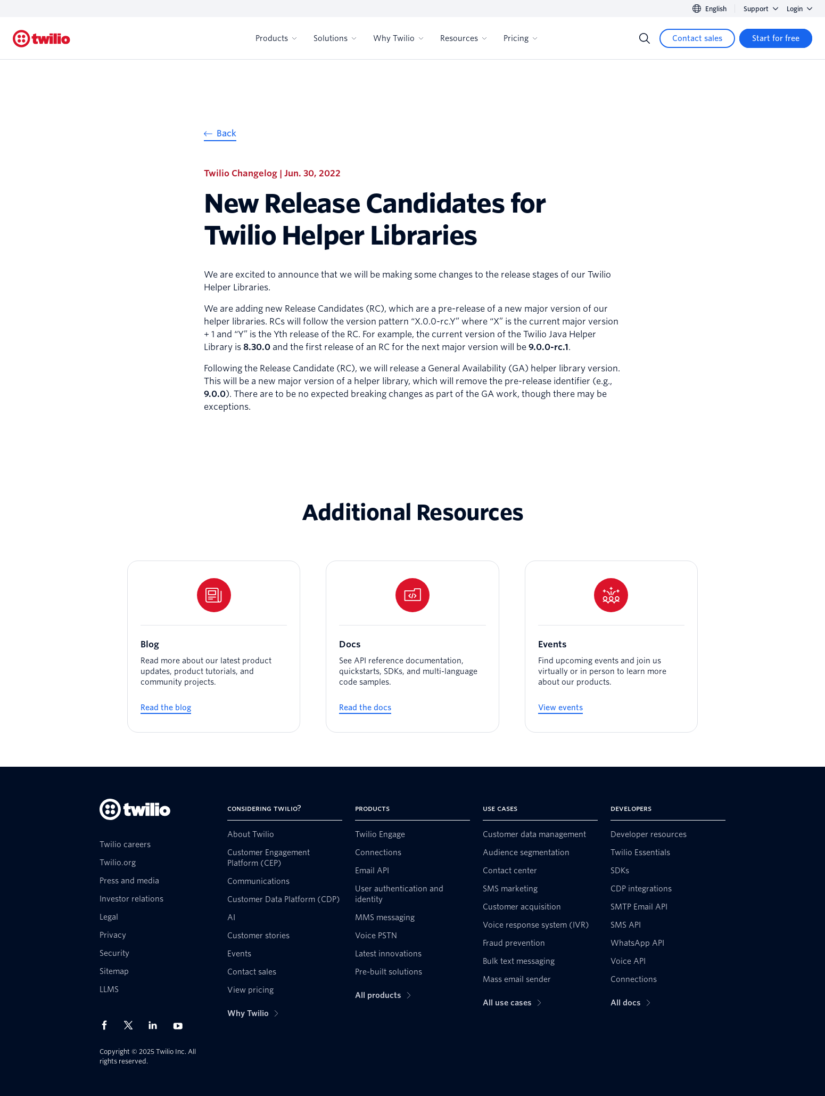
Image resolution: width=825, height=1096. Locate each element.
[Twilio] (41, 38)
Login (799, 9)
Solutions (335, 38)
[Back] (220, 135)
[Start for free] (775, 38)
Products (275, 38)
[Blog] (214, 646)
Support (761, 9)
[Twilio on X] (132, 1025)
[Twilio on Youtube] (181, 1025)
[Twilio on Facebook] (108, 1025)
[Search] (644, 38)
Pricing (520, 38)
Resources (463, 38)
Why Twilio (398, 38)
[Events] (611, 646)
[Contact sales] (697, 38)
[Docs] (412, 646)
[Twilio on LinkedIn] (156, 1025)
